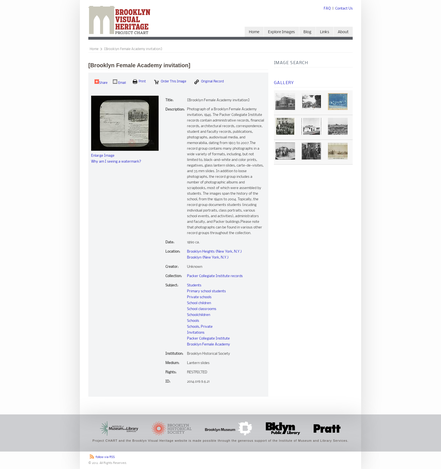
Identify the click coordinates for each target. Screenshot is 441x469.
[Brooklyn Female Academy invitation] (133, 49)
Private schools (199, 297)
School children (199, 303)
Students (194, 285)
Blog (307, 32)
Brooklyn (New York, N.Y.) (208, 257)
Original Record (209, 82)
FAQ (327, 8)
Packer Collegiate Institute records (215, 276)
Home (254, 32)
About (343, 32)
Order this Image (170, 82)
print (139, 81)
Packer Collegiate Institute (208, 338)
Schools (193, 321)
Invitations (195, 333)
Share (100, 82)
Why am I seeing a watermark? (116, 161)
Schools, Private (200, 327)
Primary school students (206, 291)
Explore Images (281, 32)
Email (119, 82)
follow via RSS (105, 457)
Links (324, 32)
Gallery (284, 83)
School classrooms (201, 309)
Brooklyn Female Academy (208, 344)
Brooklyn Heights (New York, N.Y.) (214, 251)
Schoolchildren (198, 315)
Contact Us (344, 8)
